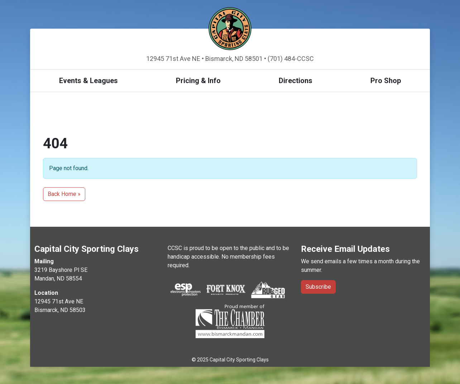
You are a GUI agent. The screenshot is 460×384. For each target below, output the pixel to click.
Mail (306, 303)
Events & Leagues (88, 80)
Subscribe (318, 286)
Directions (295, 80)
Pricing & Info (198, 80)
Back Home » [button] (64, 194)
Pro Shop (385, 80)
